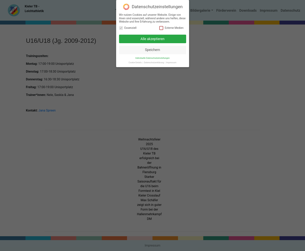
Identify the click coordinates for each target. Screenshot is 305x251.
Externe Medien (171, 26)
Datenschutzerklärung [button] (154, 61)
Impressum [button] (171, 61)
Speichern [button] (152, 48)
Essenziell (128, 26)
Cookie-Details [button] (135, 61)
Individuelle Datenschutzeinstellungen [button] (152, 56)
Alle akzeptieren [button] (152, 37)
